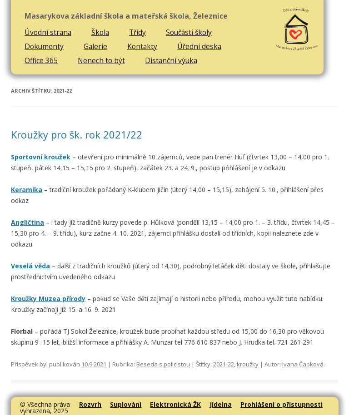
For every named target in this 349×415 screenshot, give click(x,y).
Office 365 (41, 60)
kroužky (248, 364)
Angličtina (27, 222)
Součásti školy (189, 32)
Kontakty (142, 46)
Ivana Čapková (303, 364)
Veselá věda (30, 266)
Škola (100, 32)
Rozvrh (90, 404)
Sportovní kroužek (40, 157)
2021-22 (223, 364)
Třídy (137, 32)
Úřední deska (199, 46)
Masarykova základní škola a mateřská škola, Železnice (126, 16)
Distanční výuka (171, 60)
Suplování (125, 404)
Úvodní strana (48, 32)
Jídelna (220, 404)
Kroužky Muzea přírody (48, 298)
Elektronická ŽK (175, 404)
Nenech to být (101, 60)
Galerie (95, 46)
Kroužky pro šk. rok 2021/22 (76, 134)
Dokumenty (44, 46)
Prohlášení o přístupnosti (281, 404)
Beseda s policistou (163, 364)
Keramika (26, 189)
